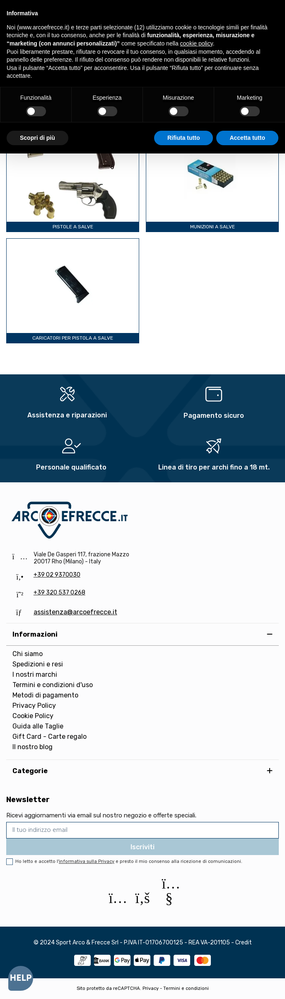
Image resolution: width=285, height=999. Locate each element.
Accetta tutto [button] (247, 137)
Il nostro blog (32, 747)
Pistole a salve (73, 227)
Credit (243, 942)
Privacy (150, 988)
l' (85, 861)
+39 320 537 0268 (59, 592)
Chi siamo (27, 654)
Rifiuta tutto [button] (183, 137)
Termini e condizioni (186, 988)
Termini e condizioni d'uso (52, 685)
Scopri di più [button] (37, 137)
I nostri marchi (34, 674)
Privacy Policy (34, 705)
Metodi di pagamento (45, 695)
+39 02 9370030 (57, 574)
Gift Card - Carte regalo (49, 736)
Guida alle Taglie (37, 726)
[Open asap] (20, 978)
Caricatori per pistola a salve (72, 338)
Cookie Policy (32, 716)
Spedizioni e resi (37, 664)
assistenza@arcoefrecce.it (75, 612)
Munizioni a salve (212, 227)
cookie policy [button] (196, 43)
